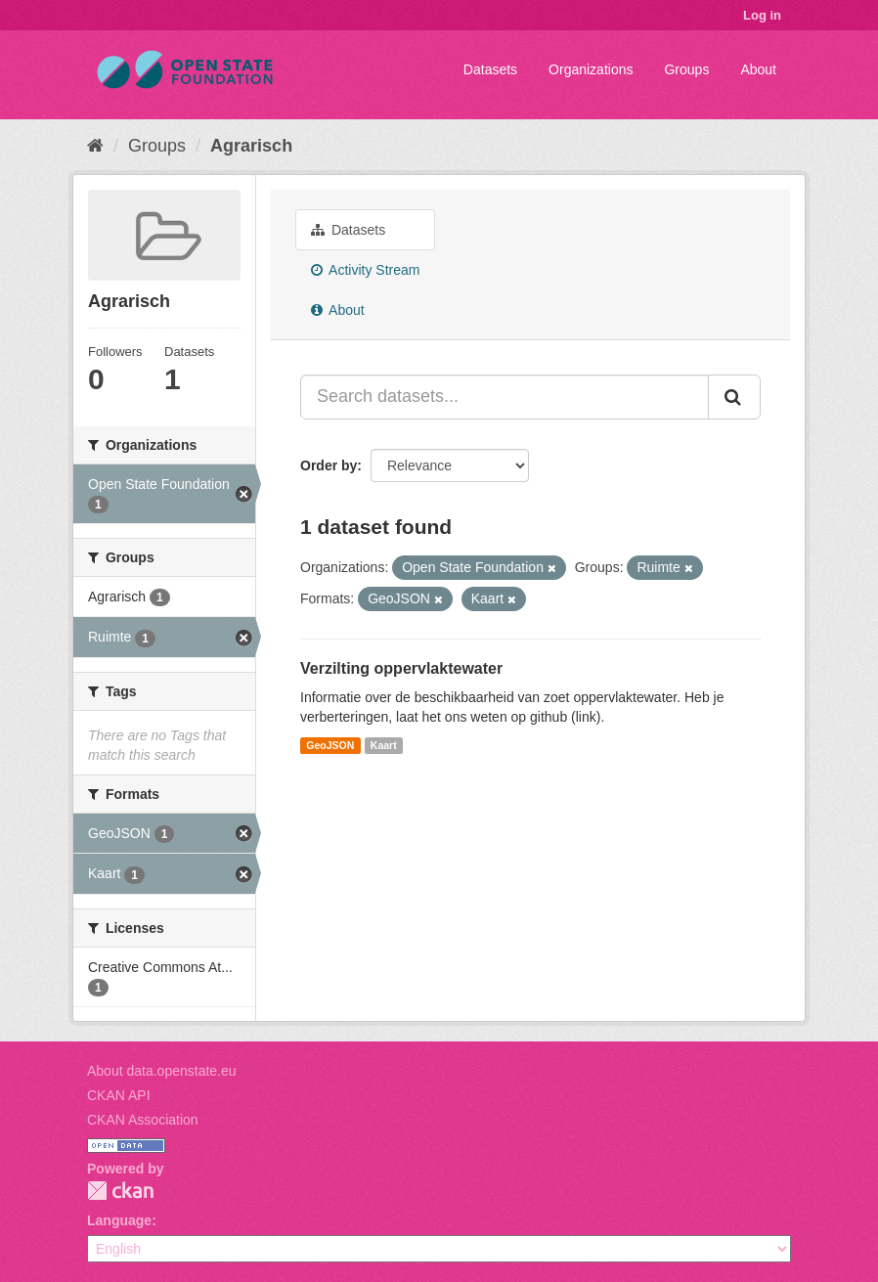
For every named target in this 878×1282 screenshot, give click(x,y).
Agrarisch (251, 145)
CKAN (120, 1190)
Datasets (490, 69)
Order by (328, 465)
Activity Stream (365, 270)
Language (119, 1220)
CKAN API (119, 1095)
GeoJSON (330, 745)
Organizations (591, 69)
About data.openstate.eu (162, 1071)
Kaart (384, 745)
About (758, 69)
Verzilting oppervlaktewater (401, 668)
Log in (762, 15)
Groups (686, 69)
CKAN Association (142, 1119)
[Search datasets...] (504, 397)
